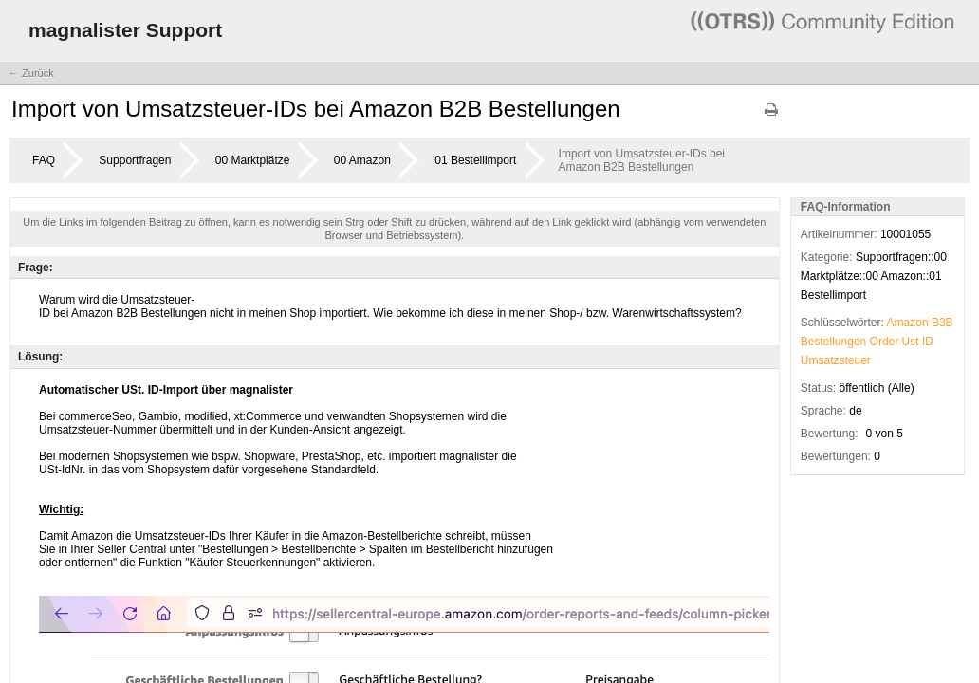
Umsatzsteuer (836, 360)
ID (927, 341)
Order (884, 341)
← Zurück (31, 73)
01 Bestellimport (475, 160)
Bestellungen (833, 341)
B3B (942, 322)
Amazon (908, 322)
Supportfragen (135, 160)
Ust (910, 341)
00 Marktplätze (252, 160)
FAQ (43, 160)
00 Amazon (362, 160)
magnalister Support (125, 30)
